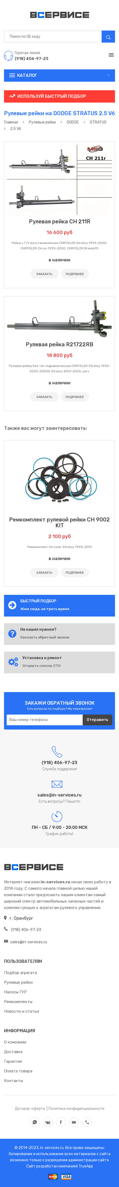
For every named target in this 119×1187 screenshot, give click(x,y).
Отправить (97, 720)
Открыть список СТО (41, 666)
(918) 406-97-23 (22, 929)
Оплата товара (18, 1071)
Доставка (13, 1051)
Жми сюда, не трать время (44, 609)
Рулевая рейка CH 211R (59, 221)
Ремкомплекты (18, 1001)
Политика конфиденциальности (76, 1108)
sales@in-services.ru (25, 942)
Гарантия (13, 1061)
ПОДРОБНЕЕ (75, 274)
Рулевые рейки (18, 982)
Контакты (13, 1080)
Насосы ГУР (15, 992)
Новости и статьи (21, 1011)
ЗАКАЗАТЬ (44, 274)
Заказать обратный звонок (45, 637)
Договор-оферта (30, 1108)
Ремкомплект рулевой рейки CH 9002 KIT (59, 522)
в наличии (59, 259)
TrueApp (86, 1166)
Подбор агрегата (20, 972)
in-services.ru (51, 1147)
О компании (15, 1042)
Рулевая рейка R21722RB (59, 344)
